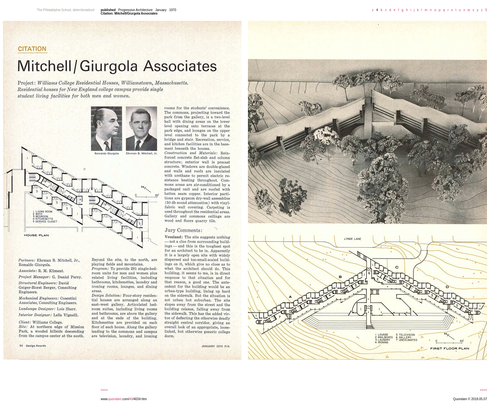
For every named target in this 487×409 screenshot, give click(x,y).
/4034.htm (140, 399)
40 (131, 399)
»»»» (483, 390)
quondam (115, 399)
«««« (104, 390)
